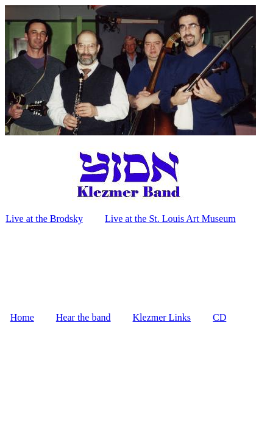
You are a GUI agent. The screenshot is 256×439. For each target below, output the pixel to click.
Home (22, 317)
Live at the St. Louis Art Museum (170, 218)
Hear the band (83, 317)
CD (219, 317)
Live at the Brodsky (44, 218)
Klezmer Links (162, 317)
